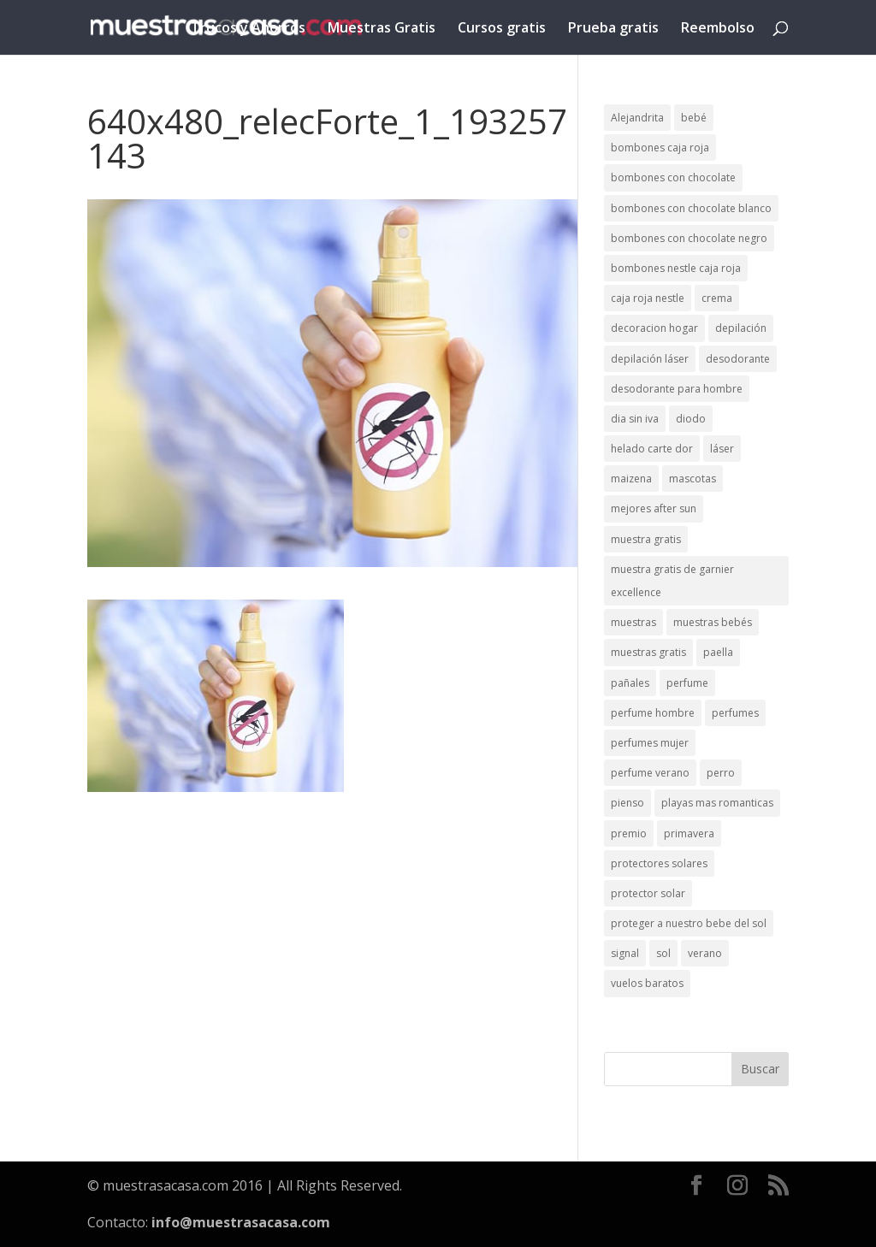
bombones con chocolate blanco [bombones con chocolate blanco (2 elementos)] (691, 208)
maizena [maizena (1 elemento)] (631, 478)
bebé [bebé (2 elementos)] (694, 117)
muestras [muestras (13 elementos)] (633, 622)
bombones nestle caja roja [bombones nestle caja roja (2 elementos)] (676, 268)
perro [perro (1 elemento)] (721, 772)
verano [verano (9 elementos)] (705, 953)
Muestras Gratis (381, 29)
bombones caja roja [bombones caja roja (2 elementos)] (660, 147)
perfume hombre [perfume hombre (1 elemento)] (653, 713)
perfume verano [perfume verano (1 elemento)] (650, 772)
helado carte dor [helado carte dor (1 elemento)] (652, 448)
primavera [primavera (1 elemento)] (689, 833)
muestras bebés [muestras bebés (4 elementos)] (712, 622)
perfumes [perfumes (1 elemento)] (735, 713)
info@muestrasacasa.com (240, 1222)
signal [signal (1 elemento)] (625, 953)
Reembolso (718, 29)
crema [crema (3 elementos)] (716, 298)
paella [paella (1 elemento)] (718, 652)
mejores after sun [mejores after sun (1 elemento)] (653, 508)
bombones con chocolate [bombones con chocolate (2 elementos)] (673, 177)
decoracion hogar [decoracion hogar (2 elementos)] (654, 328)
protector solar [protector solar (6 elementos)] (648, 893)
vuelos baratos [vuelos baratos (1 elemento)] (647, 983)
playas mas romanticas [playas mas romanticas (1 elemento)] (717, 802)
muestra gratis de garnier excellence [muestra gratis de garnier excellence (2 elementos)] (672, 581)
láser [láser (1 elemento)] (722, 448)
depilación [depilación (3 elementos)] (740, 328)
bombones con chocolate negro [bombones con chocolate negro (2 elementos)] (689, 238)
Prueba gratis (613, 29)
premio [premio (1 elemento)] (629, 833)
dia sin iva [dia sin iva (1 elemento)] (635, 418)
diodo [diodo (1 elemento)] (691, 418)
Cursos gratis (502, 29)
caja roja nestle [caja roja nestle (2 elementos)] (647, 298)
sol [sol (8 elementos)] (663, 953)
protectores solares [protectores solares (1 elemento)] (659, 863)
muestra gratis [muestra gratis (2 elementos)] (646, 539)
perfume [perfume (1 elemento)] (687, 683)
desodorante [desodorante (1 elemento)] (738, 359)
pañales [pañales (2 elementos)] (630, 683)
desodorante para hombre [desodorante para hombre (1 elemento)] (677, 388)
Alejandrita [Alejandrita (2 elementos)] (637, 117)
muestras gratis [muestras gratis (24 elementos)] (648, 652)
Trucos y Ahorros (248, 29)
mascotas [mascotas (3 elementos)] (692, 478)
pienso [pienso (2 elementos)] (627, 802)
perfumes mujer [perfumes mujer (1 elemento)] (650, 743)
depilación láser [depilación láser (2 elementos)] (650, 359)
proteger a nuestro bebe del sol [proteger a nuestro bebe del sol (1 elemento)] (688, 923)
